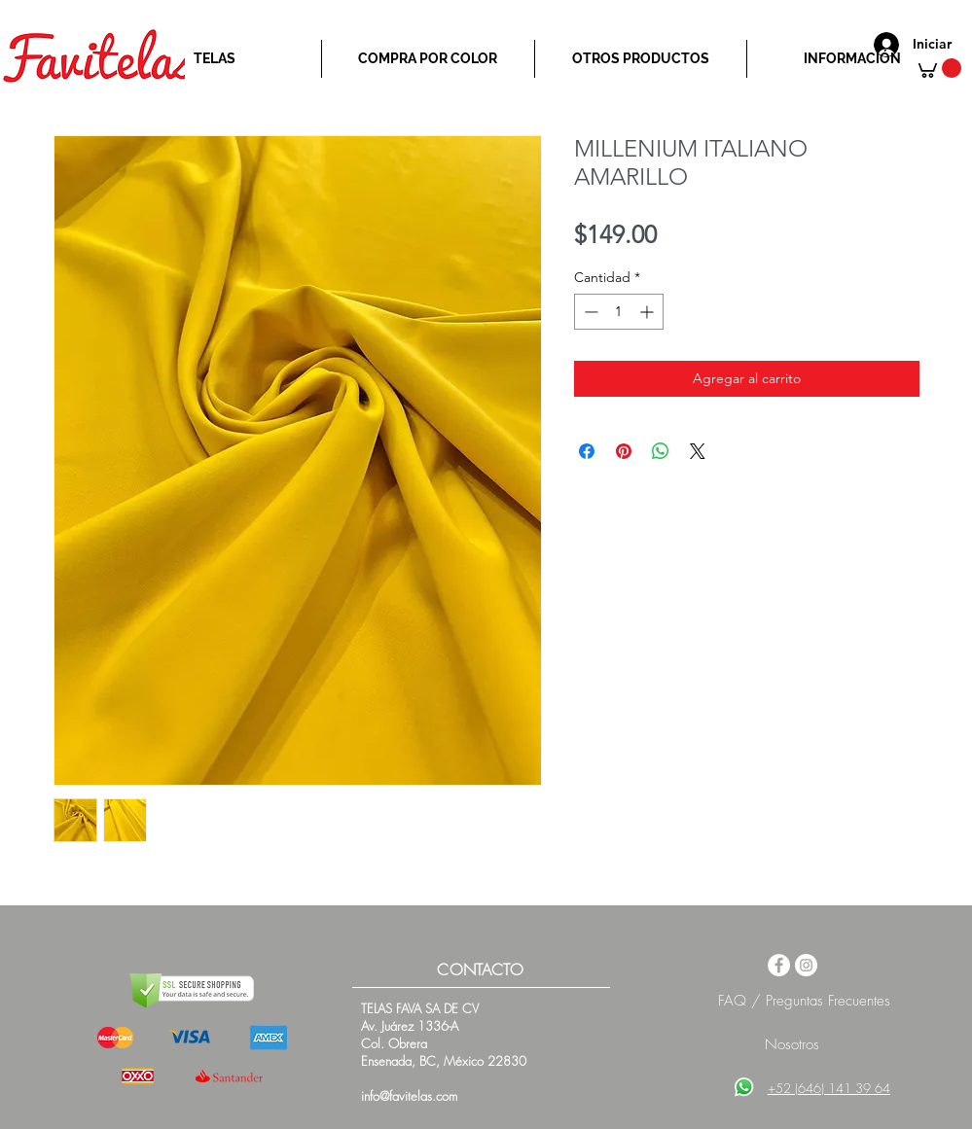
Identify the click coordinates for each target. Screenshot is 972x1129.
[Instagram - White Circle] (806, 965)
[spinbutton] (618, 312)
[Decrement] (589, 312)
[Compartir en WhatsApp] (660, 451)
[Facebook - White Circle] (779, 965)
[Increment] (648, 312)
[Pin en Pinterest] (623, 451)
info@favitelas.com (409, 1096)
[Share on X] (697, 451)
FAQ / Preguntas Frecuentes (804, 1000)
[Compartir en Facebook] (586, 451)
